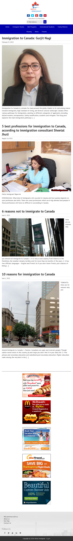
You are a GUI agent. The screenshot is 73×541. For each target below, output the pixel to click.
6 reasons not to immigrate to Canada (28, 211)
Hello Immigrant (36, 7)
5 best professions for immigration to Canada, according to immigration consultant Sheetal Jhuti (34, 130)
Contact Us (7, 523)
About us (7, 519)
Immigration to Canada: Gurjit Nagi (26, 38)
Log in (48, 538)
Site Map (6, 521)
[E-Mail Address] (35, 22)
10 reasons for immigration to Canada (28, 274)
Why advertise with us (11, 517)
